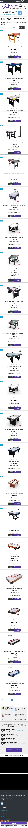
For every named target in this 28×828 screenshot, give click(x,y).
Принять (14, 823)
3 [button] (14, 76)
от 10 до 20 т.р (9, 22)
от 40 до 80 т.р (23, 22)
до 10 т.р (3, 22)
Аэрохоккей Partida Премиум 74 (14, 588)
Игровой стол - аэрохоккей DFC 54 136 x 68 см (14, 205)
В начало (4, 699)
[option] (14, 37)
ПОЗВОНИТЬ (18, 1)
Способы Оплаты (4, 814)
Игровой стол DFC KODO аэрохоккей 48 (14, 47)
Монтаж (2, 813)
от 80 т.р (3, 24)
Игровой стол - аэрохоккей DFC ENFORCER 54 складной (14, 334)
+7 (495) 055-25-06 (9, 13)
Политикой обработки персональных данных (14, 826)
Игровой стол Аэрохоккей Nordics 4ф (14, 78)
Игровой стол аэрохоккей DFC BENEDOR (14, 493)
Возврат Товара (4, 817)
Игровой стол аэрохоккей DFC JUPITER (14, 429)
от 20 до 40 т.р (16, 22)
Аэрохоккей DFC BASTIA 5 (14, 398)
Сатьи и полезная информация (6, 819)
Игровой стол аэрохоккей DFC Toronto (14, 110)
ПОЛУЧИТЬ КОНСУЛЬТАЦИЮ (14, 750)
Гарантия (2, 816)
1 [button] (11, 76)
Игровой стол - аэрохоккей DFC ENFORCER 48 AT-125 (14, 173)
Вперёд (3, 702)
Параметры (21, 27)
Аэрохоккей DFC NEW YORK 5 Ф (14, 366)
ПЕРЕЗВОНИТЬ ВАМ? (9, 14)
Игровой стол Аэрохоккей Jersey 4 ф (14, 142)
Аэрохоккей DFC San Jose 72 (14, 524)
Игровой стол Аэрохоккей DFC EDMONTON (14, 301)
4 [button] (16, 76)
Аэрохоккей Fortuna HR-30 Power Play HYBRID (14, 651)
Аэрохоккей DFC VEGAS (14, 461)
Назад (9, 699)
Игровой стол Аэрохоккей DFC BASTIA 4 (14, 237)
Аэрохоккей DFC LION (14, 556)
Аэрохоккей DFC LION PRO (14, 620)
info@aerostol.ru (6, 801)
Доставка (2, 811)
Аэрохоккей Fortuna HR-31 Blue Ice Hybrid (14, 683)
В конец (8, 702)
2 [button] (13, 76)
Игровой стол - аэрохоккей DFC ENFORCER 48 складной (14, 269)
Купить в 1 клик (11, 57)
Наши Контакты (4, 810)
